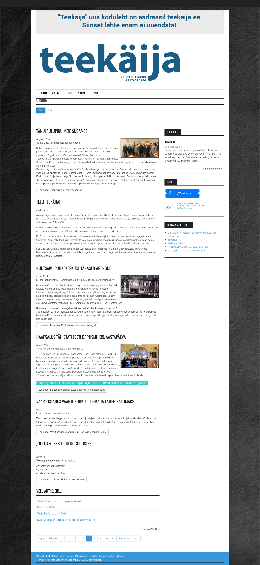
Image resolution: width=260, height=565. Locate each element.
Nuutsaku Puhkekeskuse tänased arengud (74, 269)
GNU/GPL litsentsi (87, 559)
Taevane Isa (170, 142)
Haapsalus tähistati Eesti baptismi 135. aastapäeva (81, 337)
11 (113, 538)
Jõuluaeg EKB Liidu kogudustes (63, 444)
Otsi (40, 110)
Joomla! (40, 559)
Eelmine (52, 538)
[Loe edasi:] (60, 190)
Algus (41, 538)
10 (106, 538)
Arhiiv (55, 93)
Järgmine (124, 538)
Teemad (68, 93)
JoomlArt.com (117, 556)
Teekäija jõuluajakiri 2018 (52, 513)
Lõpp (135, 538)
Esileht (43, 93)
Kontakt (82, 93)
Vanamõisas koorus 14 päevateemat (59, 501)
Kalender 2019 (46, 507)
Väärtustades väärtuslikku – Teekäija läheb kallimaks (85, 402)
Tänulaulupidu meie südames (61, 131)
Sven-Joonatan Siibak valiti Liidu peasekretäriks (66, 519)
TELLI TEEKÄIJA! (48, 202)
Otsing (95, 93)
